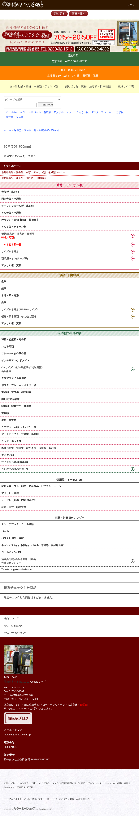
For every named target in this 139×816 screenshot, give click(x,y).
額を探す (59, 13)
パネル (5, 531)
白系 (3, 302)
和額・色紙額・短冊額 (13, 339)
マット (70, 112)
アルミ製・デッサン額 (13, 226)
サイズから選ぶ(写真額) (14, 462)
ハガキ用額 (7, 346)
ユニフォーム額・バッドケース (18, 427)
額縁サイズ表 (123, 86)
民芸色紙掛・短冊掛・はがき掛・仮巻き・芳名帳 (28, 448)
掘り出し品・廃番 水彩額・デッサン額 (31, 86)
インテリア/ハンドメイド (15, 360)
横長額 (10, 117)
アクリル (58, 112)
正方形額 (119, 112)
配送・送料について (33, 783)
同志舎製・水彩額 (11, 198)
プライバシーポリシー (97, 783)
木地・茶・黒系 (10, 295)
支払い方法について (13, 783)
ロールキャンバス (16, 112)
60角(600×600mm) (49, 130)
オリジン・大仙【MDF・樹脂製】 (20, 219)
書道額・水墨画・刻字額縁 (16, 392)
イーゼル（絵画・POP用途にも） (20, 500)
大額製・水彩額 (10, 191)
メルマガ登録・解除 (119, 783)
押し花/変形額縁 (10, 399)
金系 (3, 281)
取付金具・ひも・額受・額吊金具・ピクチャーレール (31, 486)
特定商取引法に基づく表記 (72, 783)
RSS (22, 787)
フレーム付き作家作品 (13, 353)
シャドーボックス (11, 441)
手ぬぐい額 (7, 455)
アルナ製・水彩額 (11, 212)
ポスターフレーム (101, 112)
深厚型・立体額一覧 (25, 130)
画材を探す (78, 13)
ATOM (30, 787)
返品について (51, 783)
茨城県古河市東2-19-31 (16, 681)
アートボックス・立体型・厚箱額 (20, 434)
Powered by (28, 809)
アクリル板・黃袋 (11, 265)
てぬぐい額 (82, 112)
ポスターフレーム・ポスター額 (18, 385)
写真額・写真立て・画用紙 (16, 406)
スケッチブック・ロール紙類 (17, 524)
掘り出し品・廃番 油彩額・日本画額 (86, 86)
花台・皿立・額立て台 (13, 507)
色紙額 (47, 112)
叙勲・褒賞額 (8, 420)
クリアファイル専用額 (13, 378)
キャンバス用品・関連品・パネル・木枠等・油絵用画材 (32, 545)
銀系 (3, 288)
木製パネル (34, 112)
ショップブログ (11, 787)
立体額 (20, 117)
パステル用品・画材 (12, 538)
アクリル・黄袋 (10, 493)
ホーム (7, 130)
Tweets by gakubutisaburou (16, 569)
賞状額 (5, 413)
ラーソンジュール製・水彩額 (17, 205)
